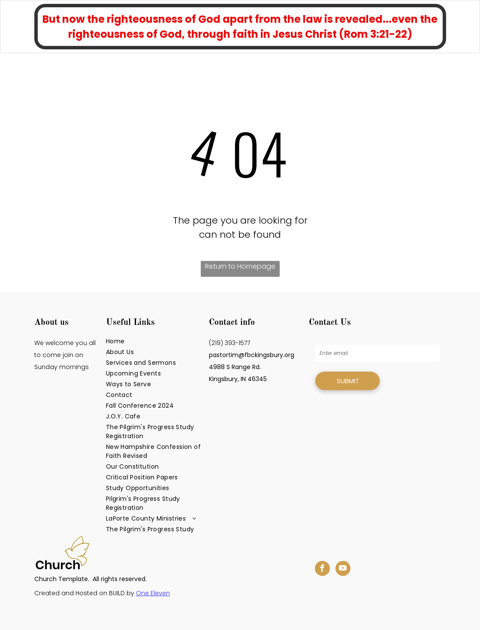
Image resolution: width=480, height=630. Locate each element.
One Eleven (153, 593)
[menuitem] (154, 341)
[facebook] (322, 569)
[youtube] (342, 569)
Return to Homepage (240, 266)
